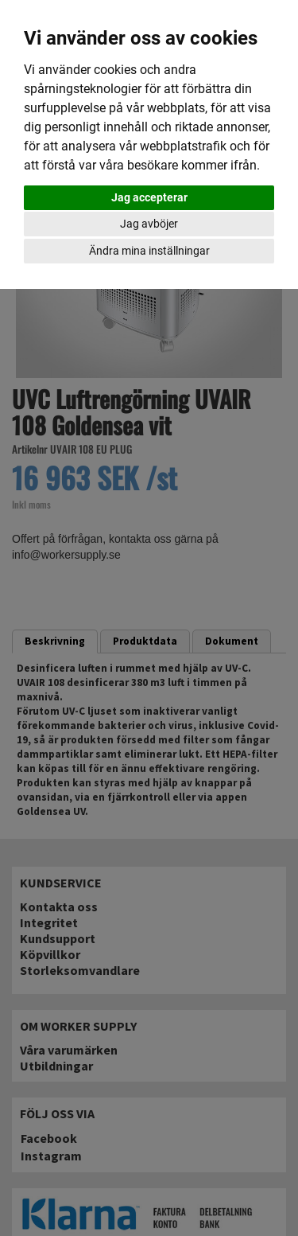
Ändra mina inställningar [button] (149, 250)
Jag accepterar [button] (149, 197)
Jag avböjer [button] (149, 223)
